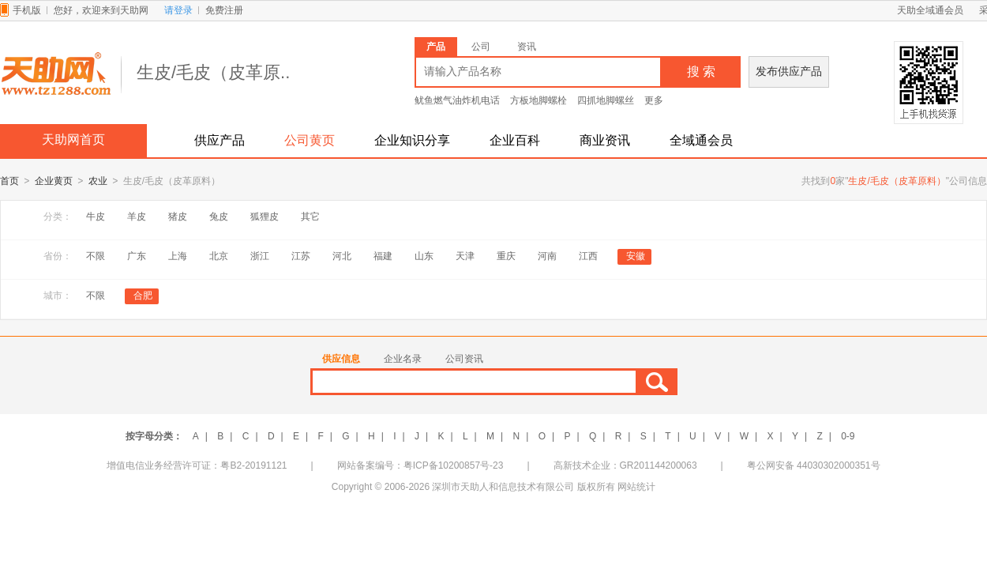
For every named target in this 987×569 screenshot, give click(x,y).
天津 (465, 256)
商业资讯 (605, 140)
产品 (435, 46)
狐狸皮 (264, 217)
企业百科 (515, 140)
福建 (382, 256)
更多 (653, 100)
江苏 (300, 256)
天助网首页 (73, 139)
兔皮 (218, 217)
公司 (480, 46)
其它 (310, 217)
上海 (177, 256)
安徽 (635, 256)
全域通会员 (701, 140)
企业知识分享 (412, 140)
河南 (547, 256)
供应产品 (219, 140)
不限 (95, 256)
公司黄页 (309, 140)
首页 (9, 181)
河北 (341, 256)
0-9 (847, 437)
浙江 (259, 256)
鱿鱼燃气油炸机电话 (457, 100)
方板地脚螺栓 (538, 100)
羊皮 (136, 217)
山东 (424, 256)
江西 (588, 256)
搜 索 (701, 71)
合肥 (142, 296)
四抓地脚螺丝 (605, 100)
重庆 (506, 256)
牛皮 (95, 217)
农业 (97, 181)
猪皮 (177, 217)
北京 (218, 256)
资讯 (526, 46)
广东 (136, 256)
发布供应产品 (789, 71)
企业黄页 (54, 181)
